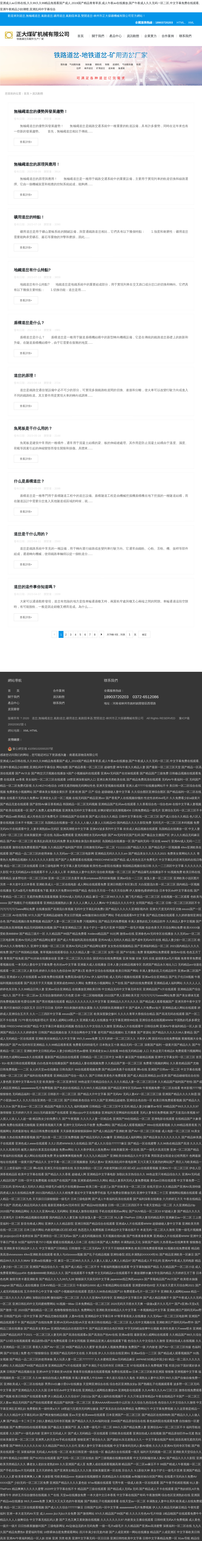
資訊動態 (133, 36)
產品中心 (115, 36)
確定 (144, 449)
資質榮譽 (13, 1062)
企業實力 (150, 36)
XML (191, 22)
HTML (181, 22)
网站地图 (62, 1120)
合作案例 (168, 36)
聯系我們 (185, 36)
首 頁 (13, 1043)
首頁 (80, 36)
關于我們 (98, 36)
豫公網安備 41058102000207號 (30, 1101)
